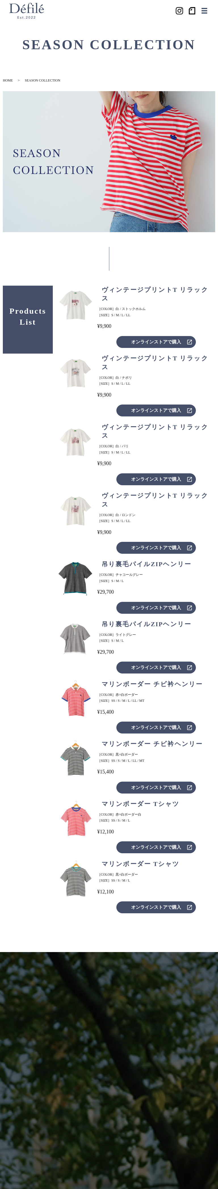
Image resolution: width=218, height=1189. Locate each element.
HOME (8, 80)
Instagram (179, 10)
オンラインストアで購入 (156, 341)
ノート (192, 10)
